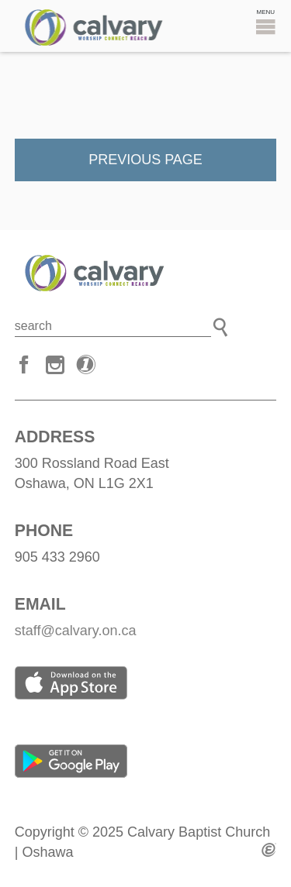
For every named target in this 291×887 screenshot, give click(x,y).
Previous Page (145, 159)
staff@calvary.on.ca (76, 630)
